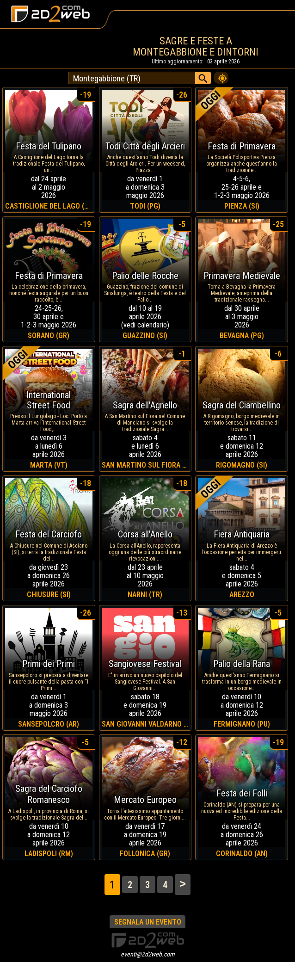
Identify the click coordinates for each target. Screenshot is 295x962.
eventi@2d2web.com (148, 954)
